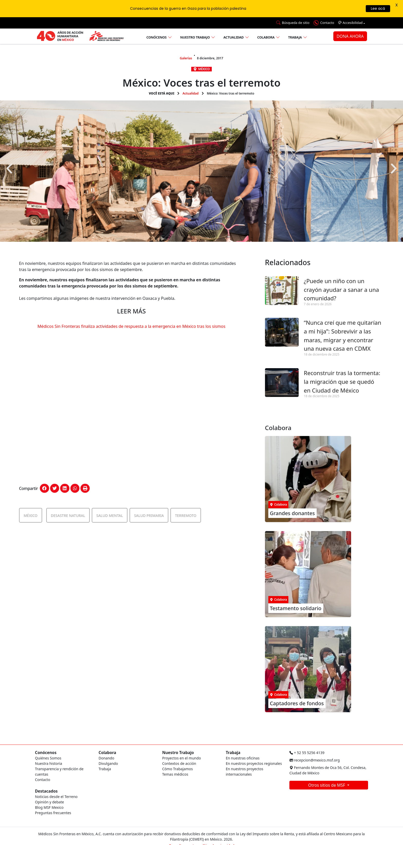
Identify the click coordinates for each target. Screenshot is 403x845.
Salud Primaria (149, 515)
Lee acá (378, 8)
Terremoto (185, 515)
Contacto (42, 779)
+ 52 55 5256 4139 (306, 752)
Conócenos (156, 37)
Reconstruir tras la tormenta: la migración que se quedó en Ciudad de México (342, 381)
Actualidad (233, 37)
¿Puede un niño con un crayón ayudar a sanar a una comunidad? (341, 289)
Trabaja (295, 37)
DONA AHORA (350, 36)
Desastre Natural (68, 515)
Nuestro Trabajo (178, 752)
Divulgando (108, 763)
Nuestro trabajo (195, 37)
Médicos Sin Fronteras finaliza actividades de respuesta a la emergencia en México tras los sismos (131, 326)
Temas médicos (175, 774)
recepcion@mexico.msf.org (314, 760)
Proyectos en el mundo (181, 758)
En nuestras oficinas (243, 758)
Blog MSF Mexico (49, 807)
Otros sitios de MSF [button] (327, 785)
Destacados (46, 791)
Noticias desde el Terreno (56, 796)
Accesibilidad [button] (350, 22)
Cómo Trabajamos (177, 768)
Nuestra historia (48, 763)
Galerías (186, 58)
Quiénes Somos (48, 758)
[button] (9, 168)
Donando (106, 758)
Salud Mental (109, 515)
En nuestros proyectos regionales (254, 763)
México (204, 69)
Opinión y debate (49, 802)
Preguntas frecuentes (53, 812)
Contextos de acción (179, 763)
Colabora (265, 37)
